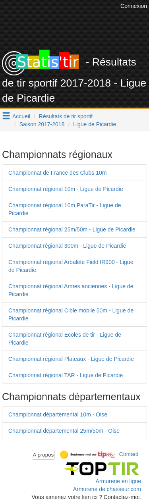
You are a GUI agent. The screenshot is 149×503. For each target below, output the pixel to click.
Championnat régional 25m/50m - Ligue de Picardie (71, 229)
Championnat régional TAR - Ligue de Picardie (65, 375)
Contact (128, 454)
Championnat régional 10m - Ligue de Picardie (65, 189)
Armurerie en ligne (118, 481)
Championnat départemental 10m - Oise (57, 414)
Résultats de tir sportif (66, 116)
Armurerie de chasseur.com (107, 489)
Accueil (21, 116)
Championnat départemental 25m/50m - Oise (64, 431)
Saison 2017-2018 (42, 124)
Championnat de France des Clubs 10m (57, 173)
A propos (43, 455)
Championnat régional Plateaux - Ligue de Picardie (71, 359)
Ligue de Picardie (94, 124)
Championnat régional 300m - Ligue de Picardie (67, 246)
